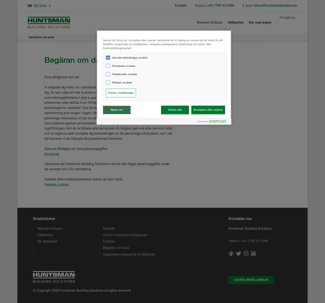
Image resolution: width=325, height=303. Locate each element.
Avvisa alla (175, 109)
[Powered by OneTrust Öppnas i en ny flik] (213, 122)
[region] (164, 77)
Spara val (116, 109)
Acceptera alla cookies (208, 109)
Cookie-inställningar (121, 92)
